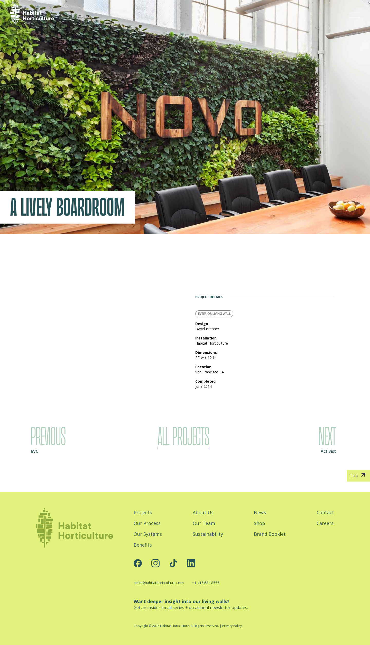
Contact (325, 512)
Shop (259, 523)
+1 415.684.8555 (205, 582)
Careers (325, 523)
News (260, 512)
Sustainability (208, 534)
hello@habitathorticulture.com (159, 582)
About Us (203, 512)
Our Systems (148, 534)
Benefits (143, 545)
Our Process (147, 523)
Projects (143, 512)
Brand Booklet (270, 534)
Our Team (204, 523)
